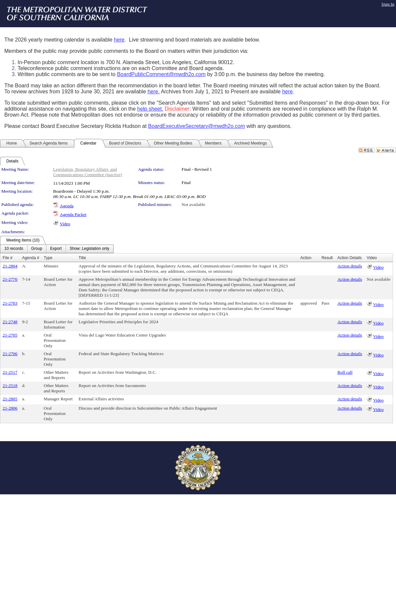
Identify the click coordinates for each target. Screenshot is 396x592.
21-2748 (10, 321)
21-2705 (10, 335)
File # (7, 257)
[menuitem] (13, 249)
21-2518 (10, 385)
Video (65, 223)
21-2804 (10, 265)
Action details (349, 265)
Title (82, 257)
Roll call (345, 372)
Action (305, 257)
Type (48, 257)
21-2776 (10, 279)
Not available (193, 204)
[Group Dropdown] (36, 249)
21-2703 (10, 303)
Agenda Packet (73, 214)
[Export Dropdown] (56, 249)
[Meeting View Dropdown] (89, 249)
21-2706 (10, 353)
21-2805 (10, 398)
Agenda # (30, 257)
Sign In (387, 4)
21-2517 (10, 372)
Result (327, 257)
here (119, 40)
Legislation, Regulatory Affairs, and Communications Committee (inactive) (87, 172)
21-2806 (10, 408)
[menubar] (57, 249)
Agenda (66, 205)
